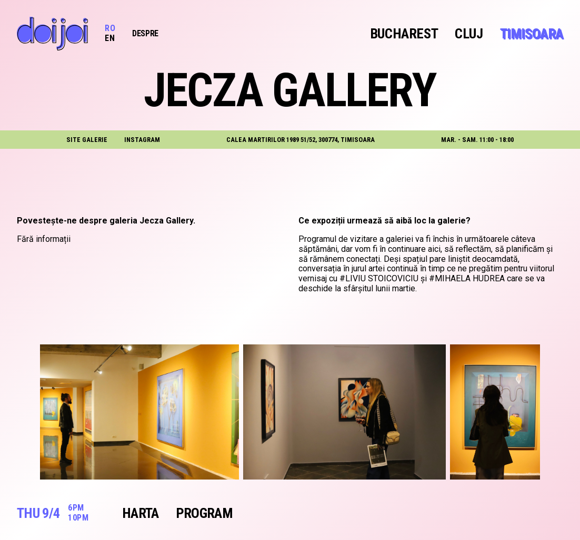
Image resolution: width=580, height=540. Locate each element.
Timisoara (531, 33)
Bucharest (404, 33)
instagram (142, 140)
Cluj (469, 33)
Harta (140, 513)
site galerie (86, 140)
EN (110, 38)
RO (110, 28)
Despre (145, 33)
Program (204, 513)
